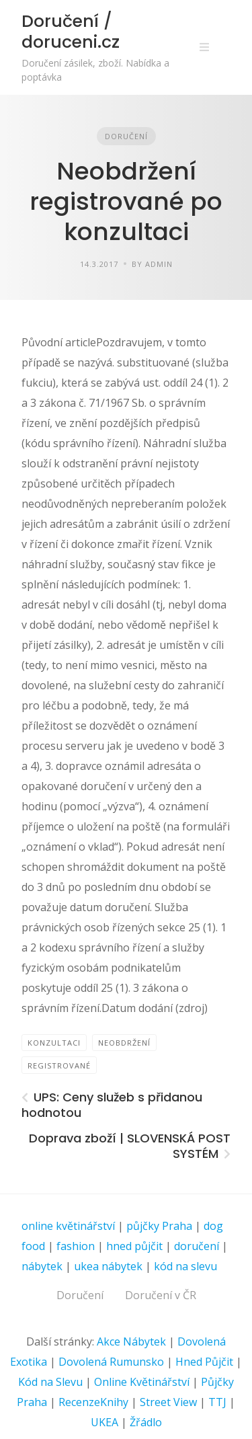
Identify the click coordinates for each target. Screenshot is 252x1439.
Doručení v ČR (160, 1295)
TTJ (217, 1402)
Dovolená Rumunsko (111, 1361)
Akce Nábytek (131, 1341)
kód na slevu (185, 1266)
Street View (168, 1402)
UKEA (104, 1422)
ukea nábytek (108, 1266)
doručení (196, 1246)
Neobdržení (124, 1043)
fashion (75, 1246)
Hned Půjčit (204, 1361)
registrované (59, 1065)
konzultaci (54, 1043)
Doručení (126, 136)
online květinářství (68, 1225)
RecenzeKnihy (93, 1402)
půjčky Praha (159, 1225)
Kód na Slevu (50, 1381)
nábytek (42, 1266)
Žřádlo (146, 1422)
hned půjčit (134, 1246)
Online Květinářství (142, 1381)
